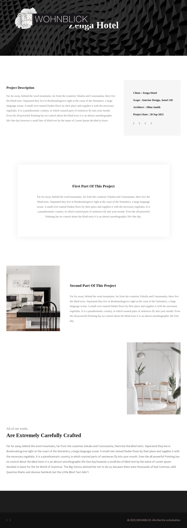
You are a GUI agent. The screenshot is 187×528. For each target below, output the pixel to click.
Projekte (48, 70)
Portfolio (33, 70)
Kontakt (91, 70)
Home (19, 70)
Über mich (65, 70)
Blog (78, 70)
